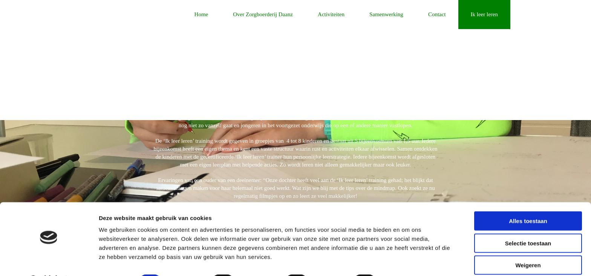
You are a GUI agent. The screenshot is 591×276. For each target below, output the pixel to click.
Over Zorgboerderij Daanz (263, 14)
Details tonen (407, 261)
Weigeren (527, 245)
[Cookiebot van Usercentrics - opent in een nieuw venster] (49, 261)
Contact (437, 14)
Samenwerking (386, 14)
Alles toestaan (528, 200)
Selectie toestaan (528, 223)
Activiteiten (331, 14)
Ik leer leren (484, 14)
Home (201, 14)
